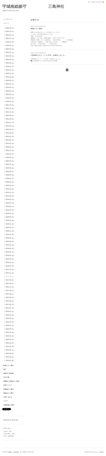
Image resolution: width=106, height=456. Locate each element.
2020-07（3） (10, 164)
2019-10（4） (10, 195)
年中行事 (6, 377)
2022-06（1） (10, 87)
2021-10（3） (10, 111)
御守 (4, 369)
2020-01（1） (10, 185)
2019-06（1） (10, 206)
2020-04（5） (10, 174)
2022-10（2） (10, 76)
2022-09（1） (10, 80)
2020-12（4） (10, 146)
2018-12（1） (10, 227)
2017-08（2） (10, 283)
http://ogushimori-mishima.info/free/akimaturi (46, 45)
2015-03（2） (10, 360)
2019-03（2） (10, 216)
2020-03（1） (10, 178)
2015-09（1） (10, 349)
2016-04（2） (10, 332)
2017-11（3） (10, 272)
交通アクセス (7, 385)
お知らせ (6, 23)
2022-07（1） (10, 83)
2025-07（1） (10, 38)
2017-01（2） (10, 307)
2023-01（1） (10, 66)
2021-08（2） (10, 118)
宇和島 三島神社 (13, 452)
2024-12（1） (10, 45)
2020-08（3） (10, 160)
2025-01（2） (10, 41)
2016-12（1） (10, 311)
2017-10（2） (10, 276)
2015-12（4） (10, 342)
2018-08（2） (10, 241)
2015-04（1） (10, 356)
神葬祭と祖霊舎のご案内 (11, 381)
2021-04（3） (10, 132)
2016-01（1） (10, 339)
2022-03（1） (10, 94)
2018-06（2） (10, 248)
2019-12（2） (10, 188)
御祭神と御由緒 (8, 373)
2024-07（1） (10, 52)
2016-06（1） (10, 328)
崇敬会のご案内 (8, 393)
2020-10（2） (10, 153)
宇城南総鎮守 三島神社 (33, 6)
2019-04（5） (10, 213)
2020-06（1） (10, 167)
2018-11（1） (10, 230)
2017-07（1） (10, 286)
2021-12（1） (10, 104)
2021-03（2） (10, 136)
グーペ (95, 452)
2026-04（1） (10, 27)
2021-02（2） (10, 139)
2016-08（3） (10, 321)
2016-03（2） (10, 335)
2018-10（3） (10, 234)
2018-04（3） (10, 255)
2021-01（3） (10, 143)
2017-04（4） (10, 297)
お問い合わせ (7, 397)
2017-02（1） (10, 304)
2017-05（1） (10, 293)
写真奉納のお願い (9, 405)
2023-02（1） (10, 62)
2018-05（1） (10, 251)
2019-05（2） (10, 209)
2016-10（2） (10, 314)
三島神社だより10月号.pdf (42, 61)
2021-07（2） (10, 122)
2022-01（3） (10, 101)
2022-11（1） (10, 73)
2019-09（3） (10, 199)
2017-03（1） (10, 300)
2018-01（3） (10, 265)
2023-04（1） (10, 55)
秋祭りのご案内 (37, 28)
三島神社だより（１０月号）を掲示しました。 (48, 55)
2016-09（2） (10, 318)
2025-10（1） (10, 34)
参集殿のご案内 (8, 389)
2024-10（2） (10, 48)
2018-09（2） (10, 237)
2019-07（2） (10, 202)
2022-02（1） (10, 97)
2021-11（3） (10, 108)
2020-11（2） (10, 150)
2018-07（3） (10, 244)
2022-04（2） (10, 90)
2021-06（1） (10, 125)
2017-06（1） (10, 290)
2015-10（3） (10, 346)
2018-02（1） (10, 262)
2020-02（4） (10, 181)
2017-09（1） (10, 279)
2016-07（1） (10, 325)
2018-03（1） (10, 258)
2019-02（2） (10, 220)
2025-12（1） (10, 31)
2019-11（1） (10, 192)
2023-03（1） (10, 59)
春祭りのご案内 (8, 365)
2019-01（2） (10, 223)
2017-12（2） (10, 269)
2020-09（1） (10, 157)
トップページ (7, 19)
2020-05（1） (10, 171)
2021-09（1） (10, 115)
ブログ (5, 401)
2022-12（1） (10, 69)
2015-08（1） (10, 353)
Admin (101, 452)
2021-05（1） (10, 129)
